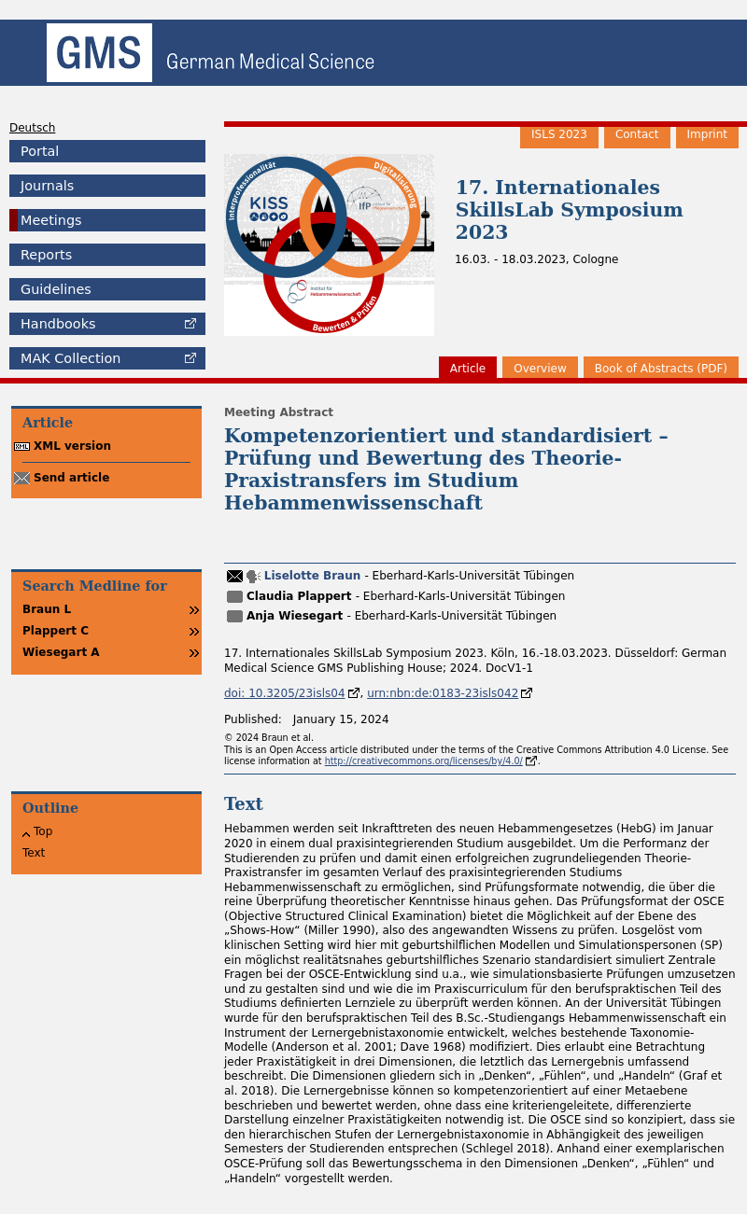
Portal (40, 151)
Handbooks (58, 323)
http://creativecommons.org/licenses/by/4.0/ (424, 761)
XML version (72, 446)
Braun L (46, 609)
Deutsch (32, 127)
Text (33, 852)
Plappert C (55, 630)
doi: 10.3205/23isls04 (284, 693)
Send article (71, 477)
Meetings (51, 220)
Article (468, 368)
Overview (540, 368)
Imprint (707, 134)
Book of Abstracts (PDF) (661, 368)
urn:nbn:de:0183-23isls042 (442, 693)
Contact (637, 134)
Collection (70, 358)
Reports (46, 254)
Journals (47, 185)
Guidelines (56, 289)
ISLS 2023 (559, 134)
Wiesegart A (61, 652)
